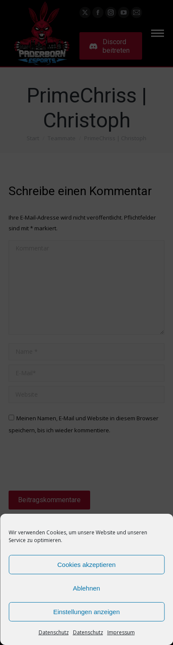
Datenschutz (54, 632)
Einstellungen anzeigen (86, 611)
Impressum (121, 632)
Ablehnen (86, 588)
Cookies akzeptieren (87, 564)
